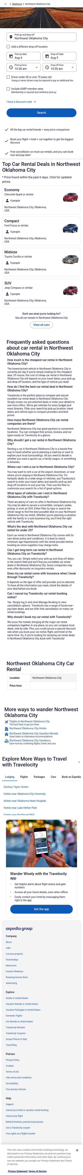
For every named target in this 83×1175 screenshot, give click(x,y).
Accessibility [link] (12, 1083)
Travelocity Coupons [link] (16, 1033)
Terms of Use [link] (12, 1071)
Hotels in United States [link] (17, 998)
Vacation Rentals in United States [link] (22, 1004)
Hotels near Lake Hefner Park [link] (20, 807)
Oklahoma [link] (17, 4)
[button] (41, 102)
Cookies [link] (10, 1066)
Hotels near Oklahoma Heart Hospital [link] (25, 800)
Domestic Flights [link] (14, 1015)
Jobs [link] (8, 948)
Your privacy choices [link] (16, 1089)
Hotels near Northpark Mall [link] (19, 814)
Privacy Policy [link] (12, 1060)
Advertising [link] (11, 983)
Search (41, 112)
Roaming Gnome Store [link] (17, 977)
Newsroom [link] (11, 965)
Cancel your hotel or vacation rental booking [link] (27, 1110)
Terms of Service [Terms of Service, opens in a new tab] (37, 1171)
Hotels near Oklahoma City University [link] (25, 793)
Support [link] (9, 1104)
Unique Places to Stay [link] (16, 1039)
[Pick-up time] (23, 67)
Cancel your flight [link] (14, 1116)
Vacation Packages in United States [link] (23, 1010)
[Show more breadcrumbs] (5, 4)
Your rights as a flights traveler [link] (20, 1133)
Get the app (41, 909)
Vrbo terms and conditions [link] (19, 1077)
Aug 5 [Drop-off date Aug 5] (54, 57)
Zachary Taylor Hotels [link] (16, 786)
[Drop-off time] (60, 67)
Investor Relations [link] (14, 971)
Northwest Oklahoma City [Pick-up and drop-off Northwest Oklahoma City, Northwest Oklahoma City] (31, 38)
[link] (41, 723)
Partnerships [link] (12, 959)
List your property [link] (14, 954)
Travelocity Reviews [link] (15, 1027)
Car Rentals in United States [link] (19, 1021)
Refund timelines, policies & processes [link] (24, 1122)
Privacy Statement (18, 1171)
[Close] (77, 1150)
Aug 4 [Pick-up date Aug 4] (18, 57)
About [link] (9, 942)
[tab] (9, 777)
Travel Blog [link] (11, 1045)
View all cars (41, 325)
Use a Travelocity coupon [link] (18, 1127)
